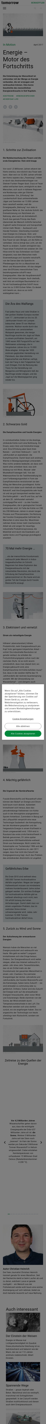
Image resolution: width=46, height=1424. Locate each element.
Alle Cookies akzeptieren (23, 733)
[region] (23, 712)
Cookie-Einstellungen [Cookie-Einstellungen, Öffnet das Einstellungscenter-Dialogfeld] (23, 719)
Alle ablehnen (23, 726)
